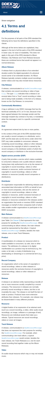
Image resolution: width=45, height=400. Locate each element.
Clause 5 (16, 220)
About (5, 12)
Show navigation (8, 20)
